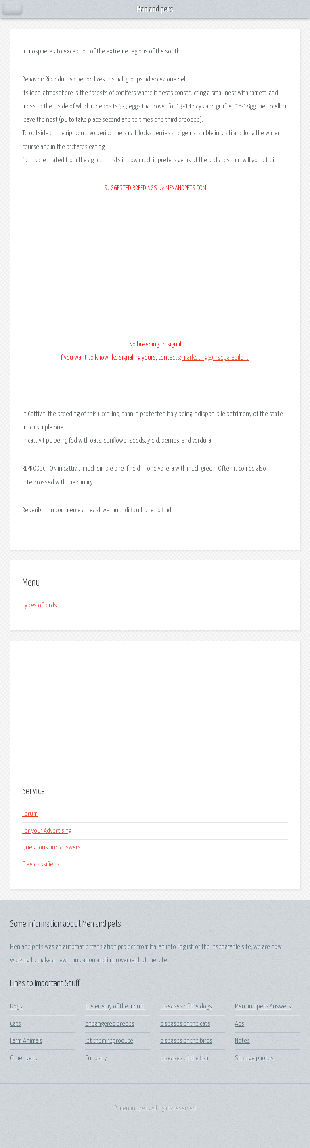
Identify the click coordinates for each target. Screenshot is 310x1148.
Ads (239, 1024)
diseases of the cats (185, 1024)
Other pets (23, 1058)
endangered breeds (109, 1024)
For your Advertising (46, 831)
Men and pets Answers (263, 1006)
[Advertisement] (155, 713)
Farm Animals (26, 1041)
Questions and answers (51, 847)
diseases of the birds (186, 1041)
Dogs (16, 1006)
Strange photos (254, 1058)
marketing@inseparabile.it (215, 357)
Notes (242, 1041)
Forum (30, 814)
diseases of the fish (184, 1058)
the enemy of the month (115, 1006)
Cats (15, 1024)
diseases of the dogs (186, 1006)
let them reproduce (109, 1041)
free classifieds (40, 864)
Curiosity (96, 1058)
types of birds (39, 605)
